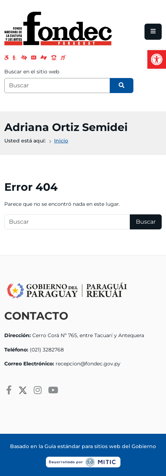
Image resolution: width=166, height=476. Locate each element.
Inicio (61, 140)
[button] (156, 59)
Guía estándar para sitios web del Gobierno (100, 446)
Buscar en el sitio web (31, 71)
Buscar (146, 221)
